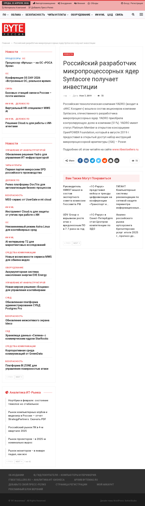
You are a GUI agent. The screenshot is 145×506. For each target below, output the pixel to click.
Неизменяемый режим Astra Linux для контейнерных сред (27, 228)
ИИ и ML (100, 14)
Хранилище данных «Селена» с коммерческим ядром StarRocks (26, 337)
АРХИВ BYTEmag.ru (86, 479)
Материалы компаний (14, 7)
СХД (7, 331)
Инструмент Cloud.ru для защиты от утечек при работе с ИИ (27, 213)
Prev (67, 243)
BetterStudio (131, 501)
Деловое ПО (23, 104)
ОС (23, 58)
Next (76, 243)
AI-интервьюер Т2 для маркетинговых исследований (25, 243)
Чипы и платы (56, 14)
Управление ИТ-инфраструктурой (25, 150)
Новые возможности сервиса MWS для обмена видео (28, 258)
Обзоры (93, 3)
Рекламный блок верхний (25, 489)
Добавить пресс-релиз (40, 7)
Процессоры (13, 58)
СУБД (8, 298)
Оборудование (80, 14)
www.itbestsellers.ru (125, 149)
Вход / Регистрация (132, 3)
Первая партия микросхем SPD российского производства (25, 171)
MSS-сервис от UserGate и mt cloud (28, 199)
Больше (112, 14)
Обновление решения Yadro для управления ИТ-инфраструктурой (27, 156)
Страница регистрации (71, 484)
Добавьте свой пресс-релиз (27, 484)
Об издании (16, 475)
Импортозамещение (44, 3)
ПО (4, 14)
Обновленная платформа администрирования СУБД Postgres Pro (22, 305)
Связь (8, 88)
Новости (68, 54)
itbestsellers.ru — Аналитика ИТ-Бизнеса (36, 479)
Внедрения (65, 3)
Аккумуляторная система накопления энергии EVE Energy (26, 273)
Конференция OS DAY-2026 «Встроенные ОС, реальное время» (28, 79)
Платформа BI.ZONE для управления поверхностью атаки (26, 367)
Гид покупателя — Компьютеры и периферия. (65, 475)
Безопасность (35, 14)
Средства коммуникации (20, 252)
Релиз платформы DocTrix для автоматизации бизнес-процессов (28, 186)
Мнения (79, 3)
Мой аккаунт (105, 484)
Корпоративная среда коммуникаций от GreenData (24, 352)
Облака (16, 14)
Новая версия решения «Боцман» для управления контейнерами (27, 288)
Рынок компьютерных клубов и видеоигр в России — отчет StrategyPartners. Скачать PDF (27, 416)
